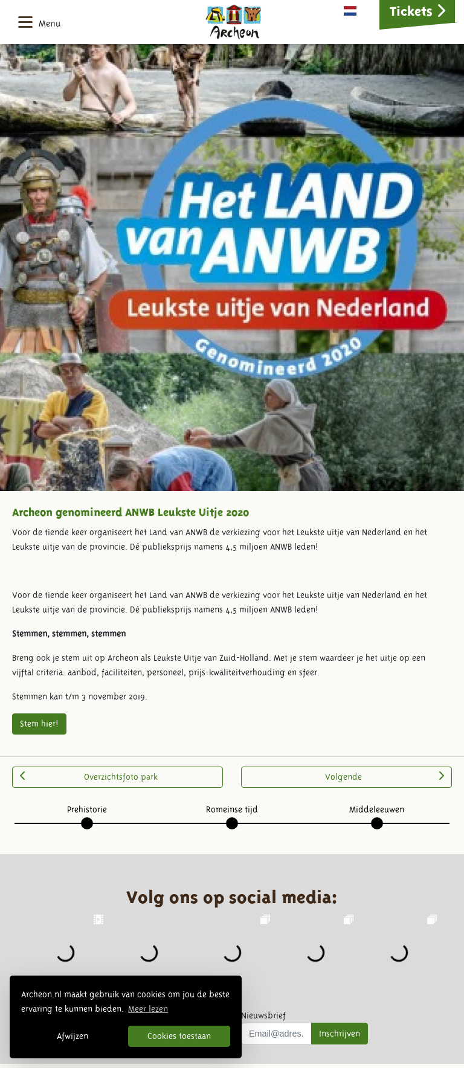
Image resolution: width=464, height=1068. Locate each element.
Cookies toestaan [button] (179, 1036)
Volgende (384, 776)
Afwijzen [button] (72, 1036)
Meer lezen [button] (148, 1009)
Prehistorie (87, 809)
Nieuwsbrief (263, 1015)
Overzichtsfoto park (89, 776)
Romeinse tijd (232, 809)
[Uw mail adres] (276, 1033)
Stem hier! (39, 724)
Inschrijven (339, 1033)
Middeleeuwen (376, 809)
